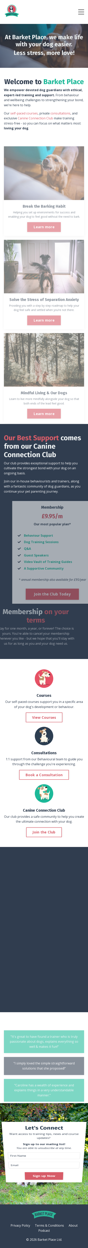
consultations (60, 113)
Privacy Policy (20, 1225)
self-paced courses (24, 113)
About (73, 1225)
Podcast (44, 1230)
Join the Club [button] (43, 832)
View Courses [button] (44, 717)
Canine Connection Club (35, 118)
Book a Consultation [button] (44, 774)
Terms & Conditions (49, 1225)
